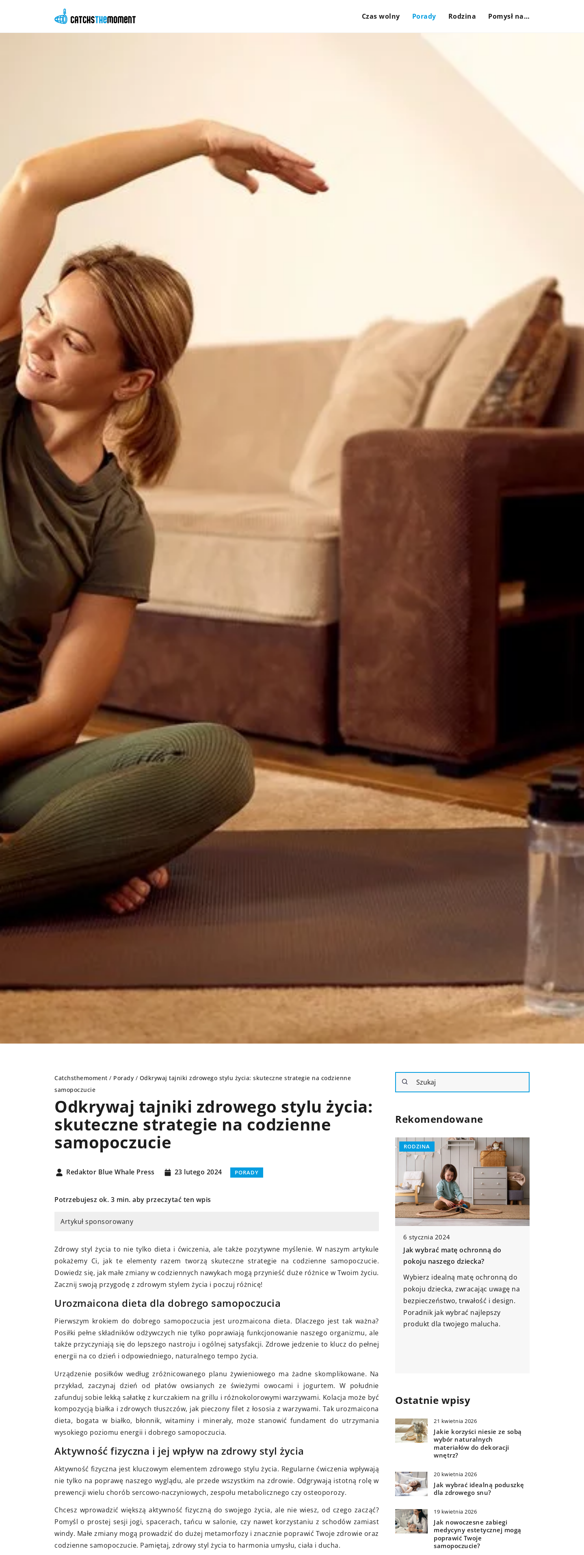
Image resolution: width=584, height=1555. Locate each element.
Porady (424, 16)
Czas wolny (381, 16)
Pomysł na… (509, 16)
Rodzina (462, 16)
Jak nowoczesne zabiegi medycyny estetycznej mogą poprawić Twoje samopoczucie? (477, 1534)
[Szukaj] (405, 1082)
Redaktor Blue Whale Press (110, 1172)
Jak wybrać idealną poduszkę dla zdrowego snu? (479, 1489)
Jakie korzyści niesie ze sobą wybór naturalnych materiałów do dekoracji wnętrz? (478, 1444)
